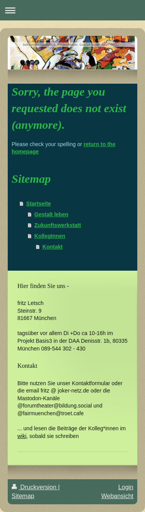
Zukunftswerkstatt (57, 225)
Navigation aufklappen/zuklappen (72, 10)
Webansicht (117, 496)
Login (125, 487)
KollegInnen (49, 236)
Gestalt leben (51, 214)
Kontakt (53, 247)
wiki (21, 436)
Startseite (38, 203)
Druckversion (35, 487)
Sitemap (23, 496)
